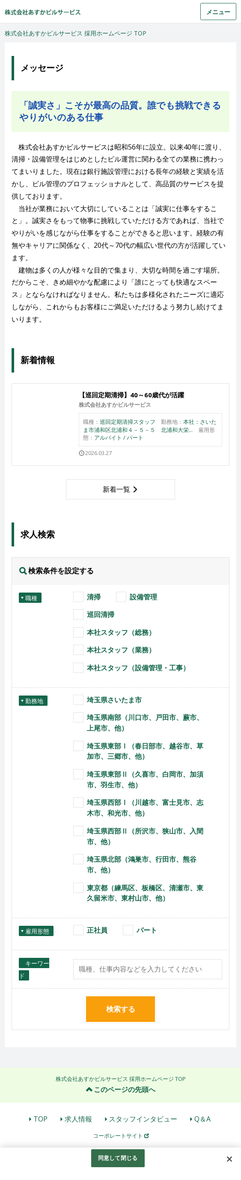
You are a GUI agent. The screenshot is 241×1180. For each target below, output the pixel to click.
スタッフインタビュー (143, 1119)
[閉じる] (229, 1159)
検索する (120, 1009)
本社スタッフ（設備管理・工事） (138, 667)
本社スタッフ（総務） (121, 632)
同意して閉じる (117, 1158)
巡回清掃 (100, 614)
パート (147, 930)
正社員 (97, 930)
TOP (40, 1119)
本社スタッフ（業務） (121, 650)
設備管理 (143, 597)
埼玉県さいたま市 (114, 699)
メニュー (218, 12)
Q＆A (202, 1119)
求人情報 (78, 1119)
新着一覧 (116, 489)
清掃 (94, 597)
